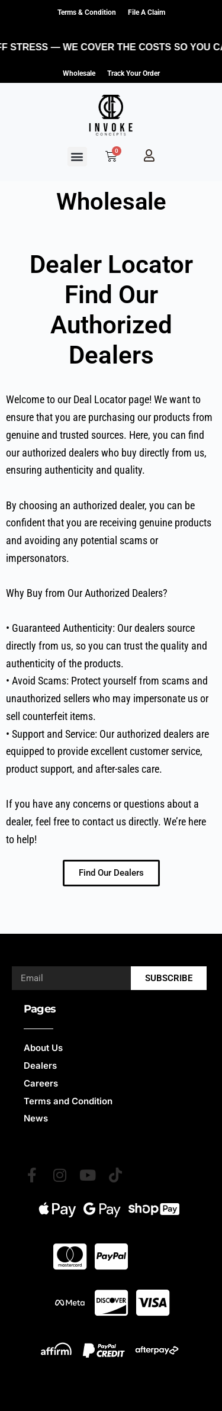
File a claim (146, 12)
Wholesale (79, 73)
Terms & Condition (86, 12)
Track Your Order (133, 73)
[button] (77, 156)
